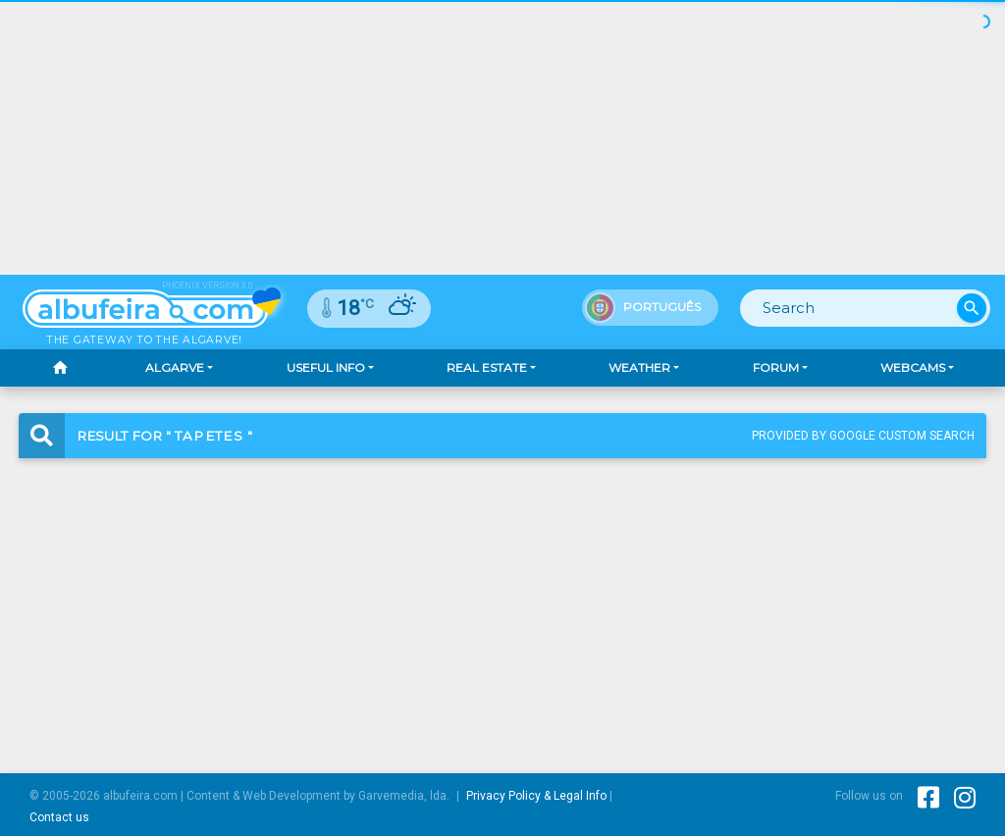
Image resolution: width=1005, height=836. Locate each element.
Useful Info (326, 367)
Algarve (174, 367)
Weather (639, 367)
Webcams (912, 367)
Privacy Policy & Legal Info (536, 796)
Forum (776, 367)
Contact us (59, 817)
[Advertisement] (502, 599)
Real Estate (487, 367)
